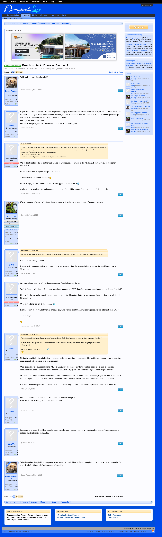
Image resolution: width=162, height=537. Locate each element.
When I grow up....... (137, 118)
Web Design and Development (71, 517)
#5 (120, 274)
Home (5, 1)
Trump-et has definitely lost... (140, 129)
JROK (11, 265)
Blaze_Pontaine (58, 69)
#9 (120, 443)
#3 (120, 194)
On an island (14, 239)
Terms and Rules (93, 531)
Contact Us (119, 531)
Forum (60, 1)
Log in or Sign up (147, 5)
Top (149, 531)
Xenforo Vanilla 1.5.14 (12, 531)
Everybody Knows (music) (139, 101)
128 (16, 102)
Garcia (132, 85)
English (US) (27, 531)
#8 (120, 411)
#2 (120, 128)
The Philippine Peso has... (139, 113)
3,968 (16, 232)
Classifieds (24, 1)
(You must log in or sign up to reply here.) (109, 496)
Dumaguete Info (13, 15)
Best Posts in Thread (116, 72)
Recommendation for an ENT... (140, 106)
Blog (52, 1)
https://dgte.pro (148, 528)
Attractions (36, 1)
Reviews (14, 1)
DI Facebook (114, 515)
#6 (120, 326)
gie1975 (11, 444)
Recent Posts (18, 18)
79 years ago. (135, 83)
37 (17, 99)
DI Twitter (113, 517)
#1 (120, 90)
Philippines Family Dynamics (136, 44)
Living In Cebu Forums (68, 515)
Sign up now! (138, 27)
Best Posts (7, 18)
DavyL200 (11, 216)
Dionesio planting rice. (133, 38)
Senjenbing (134, 108)
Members (55, 15)
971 (16, 132)
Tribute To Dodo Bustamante (136, 51)
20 (17, 271)
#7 (120, 389)
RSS (153, 531)
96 (17, 273)
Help (126, 531)
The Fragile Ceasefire (137, 96)
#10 (120, 475)
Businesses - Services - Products (29, 69)
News (45, 1)
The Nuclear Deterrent (137, 77)
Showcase (44, 15)
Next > (20, 72)
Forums (26, 15)
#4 (120, 215)
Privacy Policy (108, 531)
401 (16, 234)
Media (34, 15)
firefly (11, 126)
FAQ (64, 15)
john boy (133, 79)
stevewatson (11, 158)
